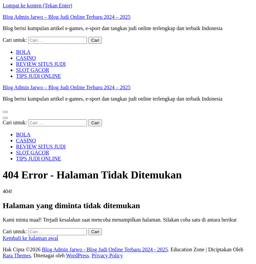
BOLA (23, 52)
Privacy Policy (107, 255)
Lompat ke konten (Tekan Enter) (37, 5)
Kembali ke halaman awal (30, 238)
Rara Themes (17, 255)
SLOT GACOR (32, 70)
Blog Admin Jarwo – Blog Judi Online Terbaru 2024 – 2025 (66, 17)
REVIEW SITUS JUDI (41, 64)
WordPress (77, 255)
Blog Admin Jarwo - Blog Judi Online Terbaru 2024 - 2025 (105, 249)
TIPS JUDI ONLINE (38, 76)
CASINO (26, 58)
